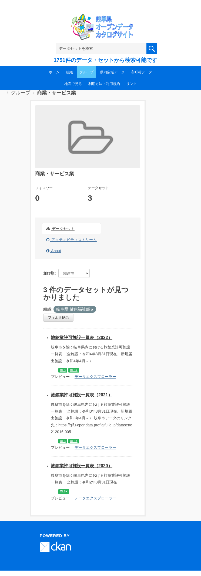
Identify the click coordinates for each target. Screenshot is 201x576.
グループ (86, 72)
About (53, 251)
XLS (62, 370)
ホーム (54, 72)
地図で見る (73, 84)
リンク (131, 84)
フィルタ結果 (58, 317)
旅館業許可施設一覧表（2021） (81, 395)
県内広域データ (112, 72)
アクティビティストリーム (71, 240)
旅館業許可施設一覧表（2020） (81, 465)
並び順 (49, 273)
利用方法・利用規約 (104, 84)
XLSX (73, 370)
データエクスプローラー (95, 376)
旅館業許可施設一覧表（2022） (81, 337)
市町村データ (141, 72)
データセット (60, 228)
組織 (69, 72)
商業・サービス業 (56, 93)
